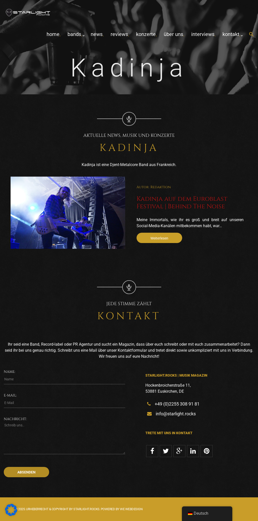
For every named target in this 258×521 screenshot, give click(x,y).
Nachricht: (15, 419)
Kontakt (230, 34)
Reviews (119, 34)
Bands (74, 34)
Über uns (173, 34)
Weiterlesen (159, 238)
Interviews (202, 34)
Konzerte (146, 34)
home (53, 34)
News (97, 34)
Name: (9, 371)
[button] (251, 34)
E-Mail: (10, 395)
